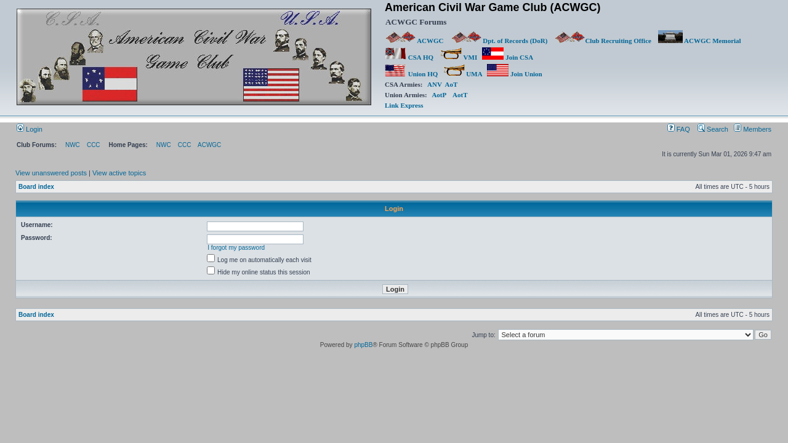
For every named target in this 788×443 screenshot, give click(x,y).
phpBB (363, 344)
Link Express (404, 105)
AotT (459, 94)
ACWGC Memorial (699, 40)
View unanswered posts (51, 173)
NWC (72, 145)
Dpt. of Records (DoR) (499, 40)
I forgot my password (236, 247)
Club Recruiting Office (602, 40)
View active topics (119, 173)
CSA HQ (409, 57)
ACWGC (415, 40)
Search (713, 129)
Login (29, 129)
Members (752, 129)
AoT (451, 84)
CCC (93, 145)
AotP (439, 94)
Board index (36, 186)
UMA (462, 74)
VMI (458, 57)
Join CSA (507, 57)
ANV (434, 84)
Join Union (515, 74)
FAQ (678, 129)
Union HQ (411, 74)
